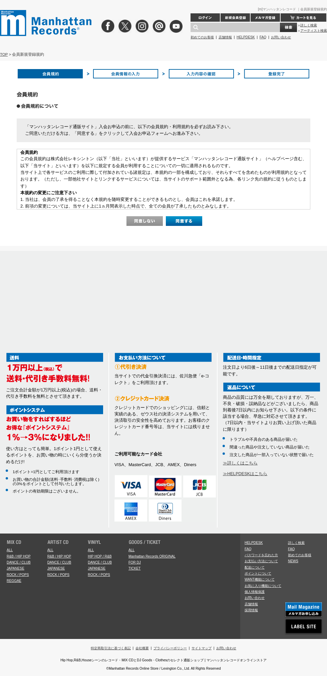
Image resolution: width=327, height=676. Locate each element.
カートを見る (303, 17)
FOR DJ (134, 562)
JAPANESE (15, 568)
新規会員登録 (235, 17)
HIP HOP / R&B (99, 556)
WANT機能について (260, 579)
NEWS (293, 561)
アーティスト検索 (313, 30)
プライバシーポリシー (170, 648)
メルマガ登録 (265, 17)
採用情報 (251, 610)
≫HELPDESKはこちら (245, 473)
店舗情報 (225, 37)
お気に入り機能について (263, 586)
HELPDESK (246, 37)
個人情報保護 (255, 592)
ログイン (205, 17)
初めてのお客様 (202, 37)
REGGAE (14, 581)
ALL (10, 550)
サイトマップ (202, 648)
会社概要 (142, 648)
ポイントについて (258, 573)
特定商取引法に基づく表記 (111, 648)
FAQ (263, 37)
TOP (4, 54)
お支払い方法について (261, 561)
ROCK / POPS (18, 575)
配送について (255, 567)
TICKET (134, 568)
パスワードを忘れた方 (261, 555)
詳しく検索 (308, 25)
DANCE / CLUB (19, 562)
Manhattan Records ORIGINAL (152, 556)
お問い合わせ (281, 37)
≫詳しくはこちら (240, 462)
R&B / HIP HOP (18, 556)
